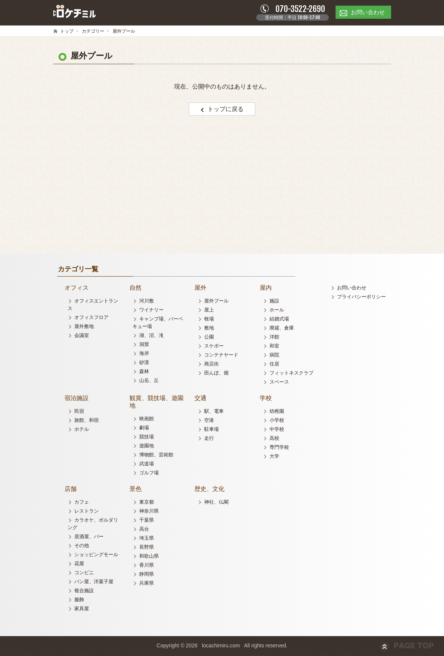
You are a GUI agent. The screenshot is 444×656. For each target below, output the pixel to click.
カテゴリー (93, 32)
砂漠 (144, 363)
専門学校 (279, 448)
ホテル (81, 430)
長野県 (146, 548)
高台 (144, 530)
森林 (144, 372)
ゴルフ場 (149, 474)
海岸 (144, 354)
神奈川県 (149, 512)
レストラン (86, 512)
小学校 (276, 421)
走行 (209, 439)
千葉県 (146, 521)
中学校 (276, 430)
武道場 (146, 465)
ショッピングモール (96, 555)
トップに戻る (226, 110)
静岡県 (146, 575)
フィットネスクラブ (291, 374)
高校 (274, 439)
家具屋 (81, 609)
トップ (67, 32)
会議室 (81, 336)
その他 (81, 546)
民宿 (79, 412)
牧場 (209, 320)
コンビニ (84, 573)
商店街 (211, 365)
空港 (209, 421)
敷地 (209, 329)
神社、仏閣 (216, 503)
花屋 (79, 564)
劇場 (144, 429)
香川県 (146, 566)
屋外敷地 (84, 327)
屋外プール (216, 302)
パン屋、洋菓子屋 (93, 582)
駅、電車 (214, 412)
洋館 (274, 338)
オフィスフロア (91, 318)
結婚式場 (279, 320)
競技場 (146, 438)
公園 (209, 338)
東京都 (146, 503)
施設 (274, 302)
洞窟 (144, 345)
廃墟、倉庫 (281, 329)
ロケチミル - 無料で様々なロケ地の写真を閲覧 (75, 12)
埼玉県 (146, 539)
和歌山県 (149, 557)
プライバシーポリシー (361, 298)
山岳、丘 (149, 381)
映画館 (146, 420)
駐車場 (211, 430)
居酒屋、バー (89, 537)
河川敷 (146, 302)
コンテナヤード (221, 356)
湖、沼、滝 (151, 336)
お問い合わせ (351, 289)
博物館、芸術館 (156, 456)
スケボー (214, 347)
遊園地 (146, 447)
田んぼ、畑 (216, 374)
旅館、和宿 (86, 421)
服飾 (79, 600)
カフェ (81, 503)
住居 (274, 365)
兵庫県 (146, 584)
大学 (274, 457)
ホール (276, 311)
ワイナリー (151, 311)
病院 (274, 356)
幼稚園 (276, 412)
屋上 (209, 311)
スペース (279, 383)
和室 (274, 347)
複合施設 (84, 591)
